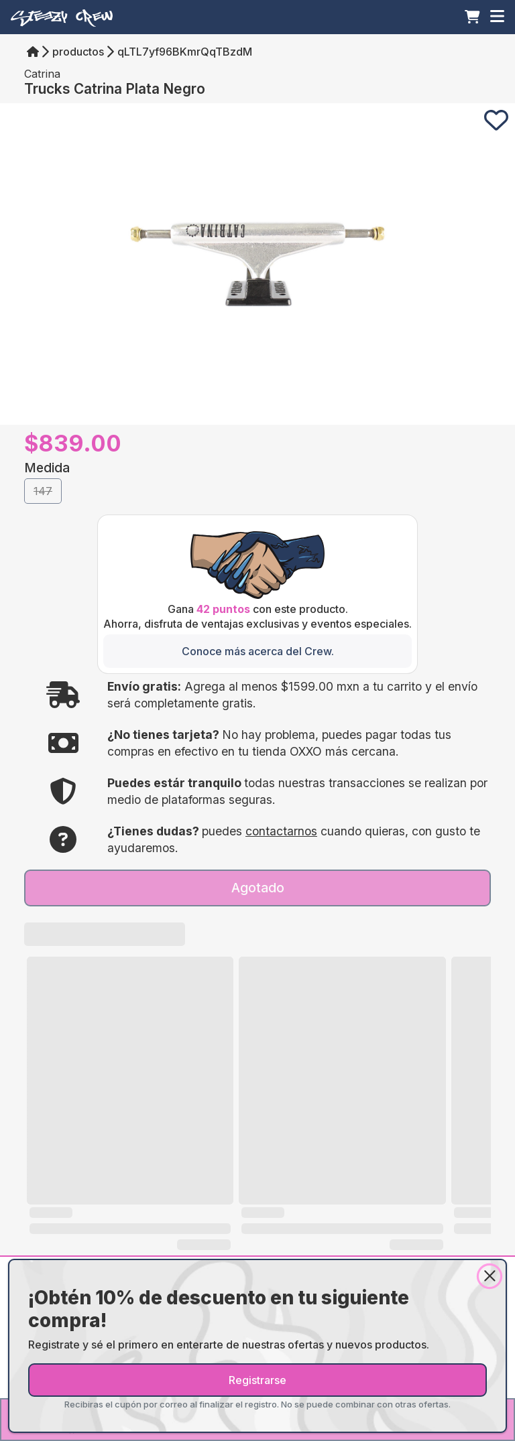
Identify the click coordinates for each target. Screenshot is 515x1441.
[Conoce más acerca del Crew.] (257, 651)
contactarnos (281, 831)
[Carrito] (472, 17)
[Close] (489, 1276)
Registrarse (257, 1380)
